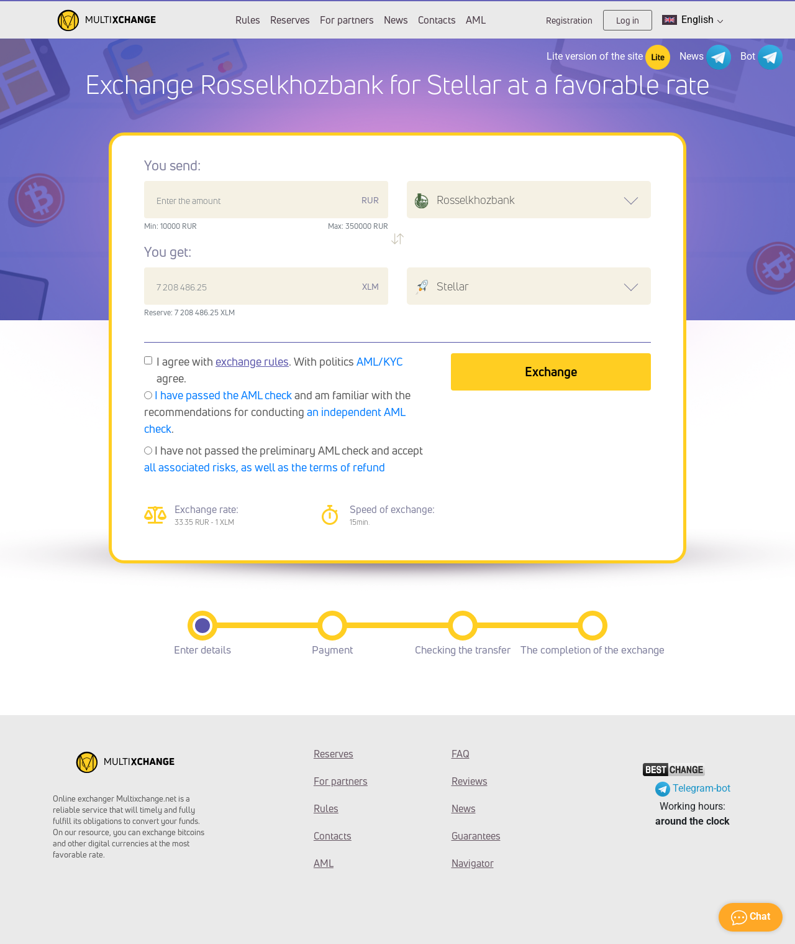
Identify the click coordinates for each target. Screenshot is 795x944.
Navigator (473, 863)
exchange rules (252, 361)
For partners (347, 20)
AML (476, 20)
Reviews (470, 781)
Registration (569, 20)
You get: (167, 252)
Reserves (290, 20)
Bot (761, 57)
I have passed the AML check (223, 394)
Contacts (437, 20)
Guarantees (476, 836)
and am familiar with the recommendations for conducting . (277, 411)
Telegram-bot (692, 788)
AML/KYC (380, 361)
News (396, 20)
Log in (627, 20)
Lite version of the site (608, 57)
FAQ (461, 754)
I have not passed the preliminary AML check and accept (283, 458)
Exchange (551, 371)
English (692, 19)
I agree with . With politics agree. (280, 370)
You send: (172, 165)
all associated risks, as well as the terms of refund (264, 467)
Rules (247, 20)
